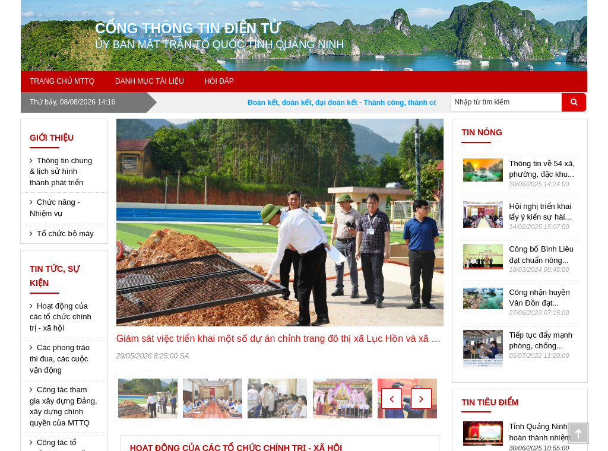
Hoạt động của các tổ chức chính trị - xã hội (60, 316)
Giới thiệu (52, 137)
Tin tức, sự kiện (55, 276)
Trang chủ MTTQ (62, 81)
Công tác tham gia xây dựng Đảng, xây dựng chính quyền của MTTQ (63, 406)
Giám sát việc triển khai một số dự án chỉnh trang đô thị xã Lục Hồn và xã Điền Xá (291, 339)
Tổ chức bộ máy (65, 233)
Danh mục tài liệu (149, 81)
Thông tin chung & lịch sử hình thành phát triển (61, 171)
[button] (391, 398)
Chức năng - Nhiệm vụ (55, 208)
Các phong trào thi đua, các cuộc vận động (60, 358)
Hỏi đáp (219, 81)
